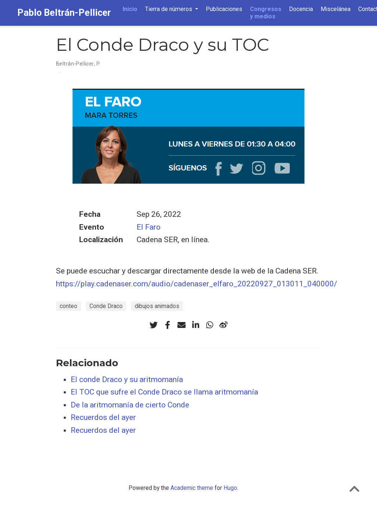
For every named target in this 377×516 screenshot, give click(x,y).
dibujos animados (157, 306)
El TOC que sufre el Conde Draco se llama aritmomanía (164, 392)
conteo (68, 306)
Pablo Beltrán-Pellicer (64, 12)
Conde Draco (106, 306)
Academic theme (191, 487)
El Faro (149, 227)
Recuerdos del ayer (103, 417)
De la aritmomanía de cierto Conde (130, 404)
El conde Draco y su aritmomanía (127, 379)
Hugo (230, 487)
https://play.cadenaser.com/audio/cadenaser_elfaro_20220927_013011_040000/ (196, 283)
